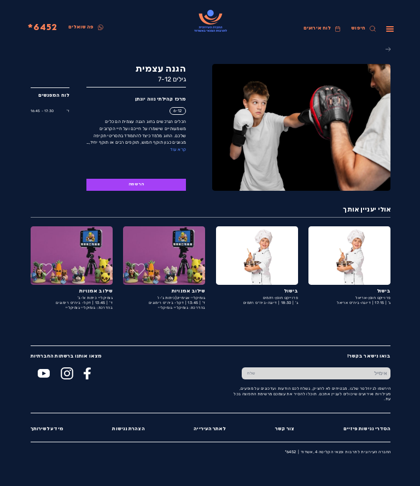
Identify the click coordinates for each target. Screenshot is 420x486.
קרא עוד (177, 149)
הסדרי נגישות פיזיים (366, 429)
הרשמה (135, 184)
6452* (42, 28)
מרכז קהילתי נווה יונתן (160, 99)
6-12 (177, 110)
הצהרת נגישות (128, 429)
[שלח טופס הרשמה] (250, 373)
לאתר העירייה (209, 429)
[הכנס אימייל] (325, 373)
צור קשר (284, 429)
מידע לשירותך (46, 429)
